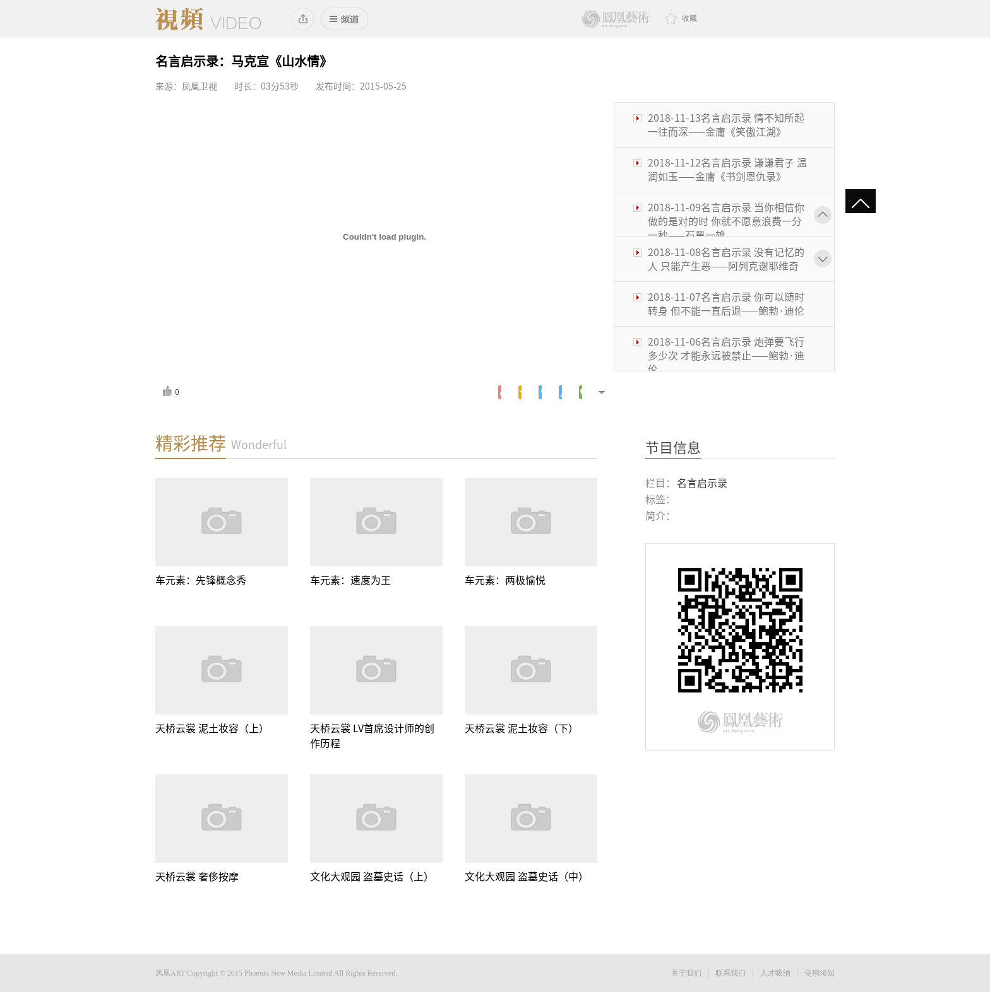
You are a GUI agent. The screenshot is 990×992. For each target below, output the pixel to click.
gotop (860, 204)
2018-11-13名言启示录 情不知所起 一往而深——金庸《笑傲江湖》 (726, 125)
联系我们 (730, 973)
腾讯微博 (540, 392)
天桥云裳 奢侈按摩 (197, 877)
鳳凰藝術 (616, 19)
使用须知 (819, 973)
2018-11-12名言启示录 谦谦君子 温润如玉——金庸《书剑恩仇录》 (727, 170)
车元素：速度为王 (350, 580)
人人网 (560, 392)
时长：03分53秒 (266, 86)
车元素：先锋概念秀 (200, 580)
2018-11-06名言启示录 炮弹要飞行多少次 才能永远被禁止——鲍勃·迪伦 (726, 356)
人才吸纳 (775, 973)
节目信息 (673, 448)
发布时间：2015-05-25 (361, 86)
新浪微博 (499, 392)
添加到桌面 (303, 19)
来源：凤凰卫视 (186, 86)
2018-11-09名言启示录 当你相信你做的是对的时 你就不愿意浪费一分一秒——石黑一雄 (726, 221)
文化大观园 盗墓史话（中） (526, 877)
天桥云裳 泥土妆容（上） (212, 728)
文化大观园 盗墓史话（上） (372, 877)
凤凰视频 (208, 19)
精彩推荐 (190, 443)
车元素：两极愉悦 (505, 580)
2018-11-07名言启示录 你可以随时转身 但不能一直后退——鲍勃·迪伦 (726, 304)
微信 (580, 392)
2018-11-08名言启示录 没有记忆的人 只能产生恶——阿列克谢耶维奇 (726, 259)
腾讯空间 (520, 392)
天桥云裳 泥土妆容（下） (521, 728)
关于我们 (686, 973)
